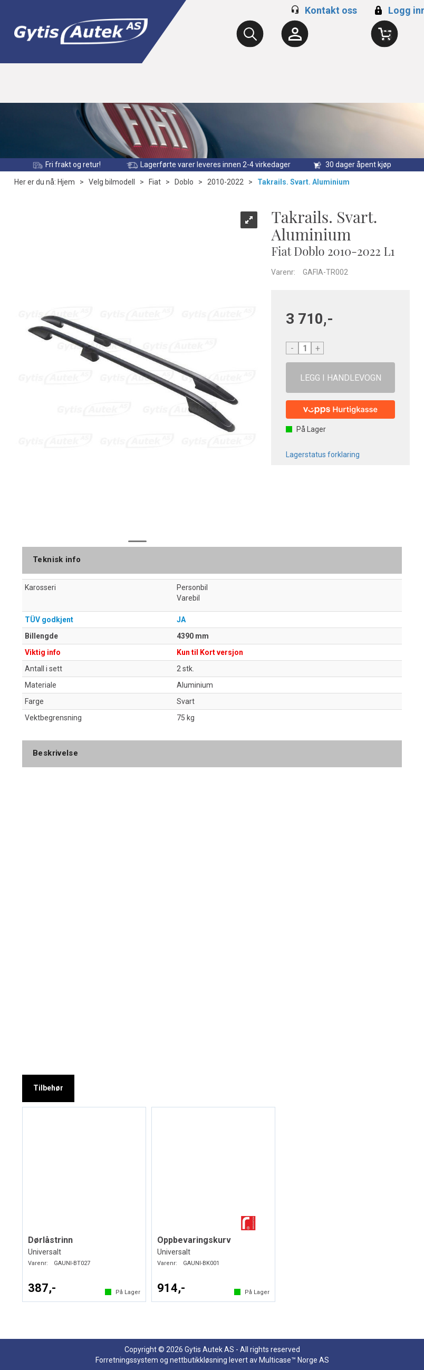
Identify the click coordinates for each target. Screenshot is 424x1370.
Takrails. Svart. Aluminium (303, 182)
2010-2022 (225, 182)
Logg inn (399, 10)
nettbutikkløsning (198, 1360)
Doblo (184, 182)
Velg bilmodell (112, 182)
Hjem (66, 182)
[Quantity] (304, 348)
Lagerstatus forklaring (323, 454)
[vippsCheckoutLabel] (340, 409)
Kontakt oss (331, 10)
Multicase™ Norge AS (294, 1360)
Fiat (155, 182)
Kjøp (340, 377)
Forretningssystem (126, 1360)
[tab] (48, 1088)
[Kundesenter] (294, 33)
